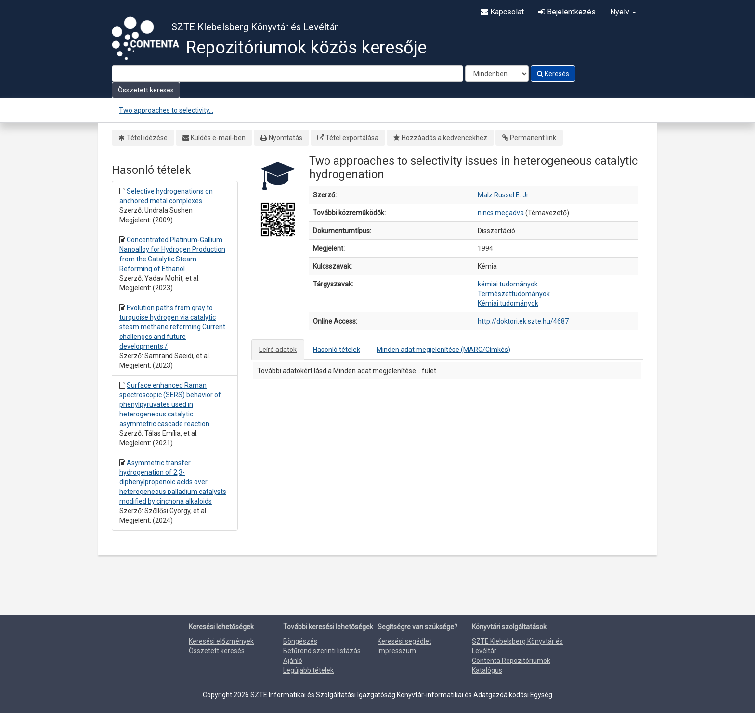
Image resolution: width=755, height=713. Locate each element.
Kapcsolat (502, 11)
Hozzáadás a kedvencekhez (444, 138)
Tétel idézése (147, 138)
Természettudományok (514, 294)
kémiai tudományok (508, 284)
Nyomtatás (285, 138)
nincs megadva (501, 213)
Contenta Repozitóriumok (511, 660)
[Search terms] (287, 73)
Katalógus (487, 670)
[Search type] (497, 73)
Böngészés (300, 641)
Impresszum (397, 651)
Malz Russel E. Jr (503, 195)
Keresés (553, 74)
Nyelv (623, 11)
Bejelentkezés (567, 11)
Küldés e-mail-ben (218, 138)
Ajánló (292, 660)
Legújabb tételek (308, 670)
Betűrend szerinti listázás (322, 651)
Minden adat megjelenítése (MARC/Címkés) (443, 349)
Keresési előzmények (221, 641)
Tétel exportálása (351, 138)
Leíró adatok (278, 349)
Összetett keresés (146, 90)
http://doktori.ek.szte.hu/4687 (523, 321)
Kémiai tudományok (508, 303)
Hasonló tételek (336, 349)
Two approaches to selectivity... (166, 110)
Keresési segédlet (404, 641)
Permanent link (533, 138)
